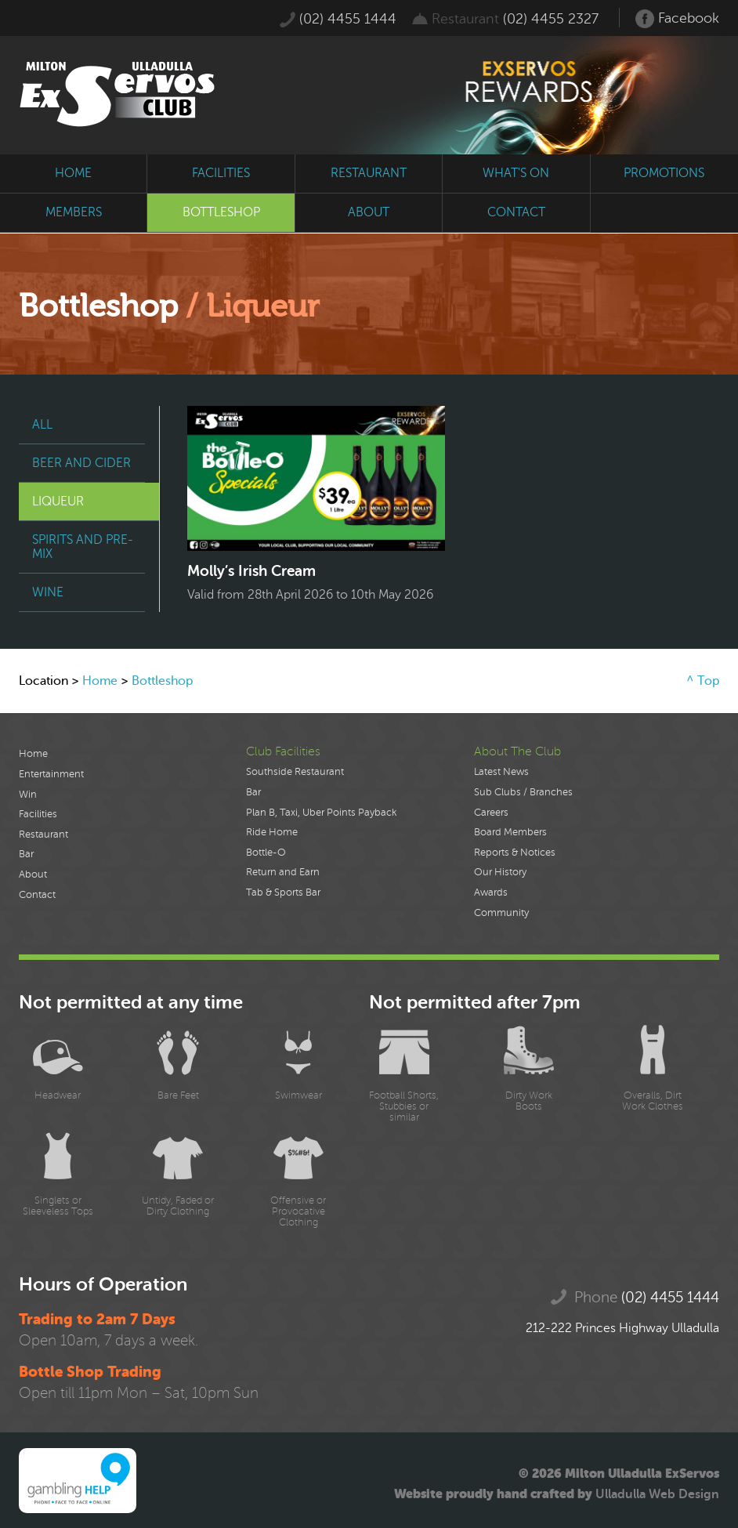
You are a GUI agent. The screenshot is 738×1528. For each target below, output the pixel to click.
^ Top (702, 681)
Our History (500, 872)
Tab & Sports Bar (283, 892)
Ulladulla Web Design (657, 1494)
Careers (491, 812)
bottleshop (221, 212)
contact (516, 212)
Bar (26, 854)
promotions (664, 173)
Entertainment (51, 774)
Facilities (38, 814)
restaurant (369, 173)
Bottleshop (162, 681)
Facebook (677, 18)
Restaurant (43, 834)
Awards (491, 892)
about (368, 212)
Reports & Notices (514, 852)
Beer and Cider (81, 463)
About (33, 874)
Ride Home (272, 832)
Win (28, 794)
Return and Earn (283, 872)
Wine (47, 592)
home (73, 173)
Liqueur (58, 501)
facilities (221, 173)
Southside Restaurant (295, 771)
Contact (37, 894)
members (73, 212)
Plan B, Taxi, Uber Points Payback (321, 812)
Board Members (510, 832)
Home (100, 681)
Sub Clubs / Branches (523, 792)
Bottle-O (266, 852)
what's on (516, 173)
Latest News (501, 771)
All (42, 425)
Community (501, 912)
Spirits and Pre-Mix (82, 547)
